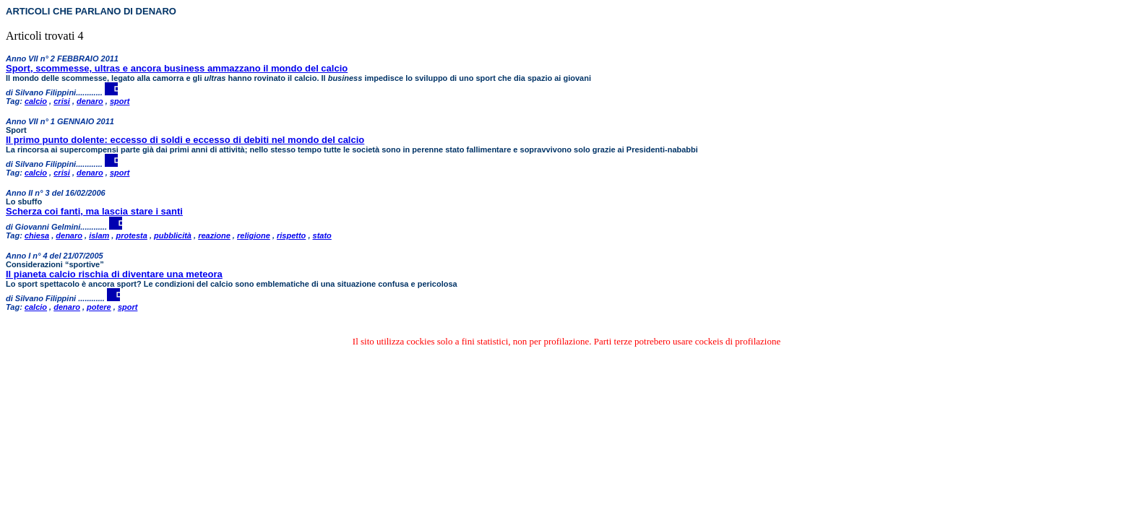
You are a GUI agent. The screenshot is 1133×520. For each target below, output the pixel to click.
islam (99, 235)
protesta (131, 235)
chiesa (37, 235)
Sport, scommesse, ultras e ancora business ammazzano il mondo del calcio (177, 68)
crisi (61, 101)
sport (120, 101)
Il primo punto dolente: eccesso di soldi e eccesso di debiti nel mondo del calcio (185, 139)
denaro (90, 101)
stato (322, 235)
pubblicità (172, 235)
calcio (36, 101)
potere (99, 307)
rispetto (291, 235)
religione (253, 235)
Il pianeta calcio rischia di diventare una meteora (114, 274)
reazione (214, 235)
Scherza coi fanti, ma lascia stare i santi (94, 211)
